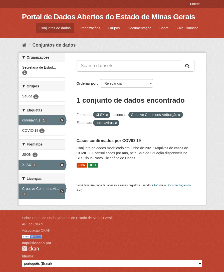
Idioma (27, 256)
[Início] (24, 45)
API (156, 185)
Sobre (164, 28)
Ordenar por (87, 83)
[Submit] (187, 66)
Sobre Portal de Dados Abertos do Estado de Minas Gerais (68, 218)
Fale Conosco (187, 28)
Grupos (114, 28)
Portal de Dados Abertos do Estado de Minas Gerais (108, 17)
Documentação (139, 28)
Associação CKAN (36, 230)
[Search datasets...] (129, 66)
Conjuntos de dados (55, 28)
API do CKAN (32, 224)
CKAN (30, 248)
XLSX (92, 165)
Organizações (89, 28)
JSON (81, 165)
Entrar (194, 4)
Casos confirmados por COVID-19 (109, 141)
